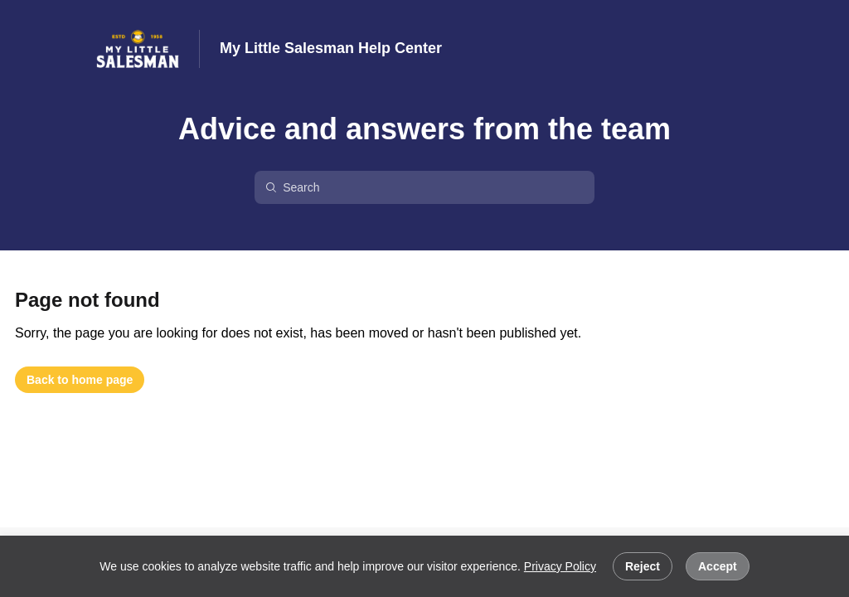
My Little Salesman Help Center (331, 48)
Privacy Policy (560, 566)
